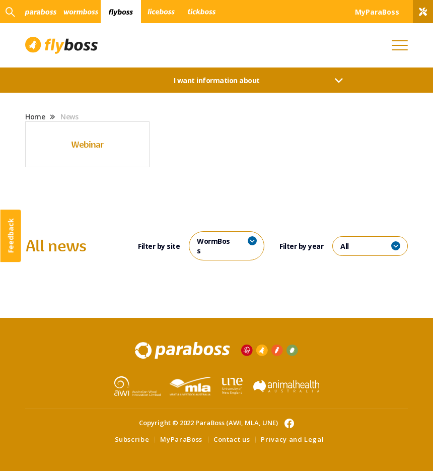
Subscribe (132, 439)
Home (35, 116)
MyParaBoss (181, 439)
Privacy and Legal (292, 439)
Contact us (231, 439)
